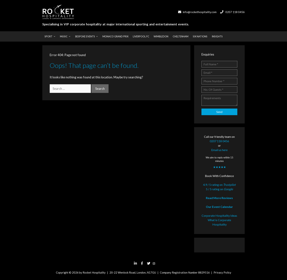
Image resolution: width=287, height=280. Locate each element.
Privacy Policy (222, 272)
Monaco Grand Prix (115, 36)
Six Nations (200, 36)
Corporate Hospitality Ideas (219, 215)
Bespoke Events (87, 36)
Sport (51, 36)
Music (66, 36)
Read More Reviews (219, 198)
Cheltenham (180, 36)
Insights (217, 36)
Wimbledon (161, 36)
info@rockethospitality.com (200, 12)
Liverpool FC (141, 36)
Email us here (219, 150)
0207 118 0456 (235, 12)
